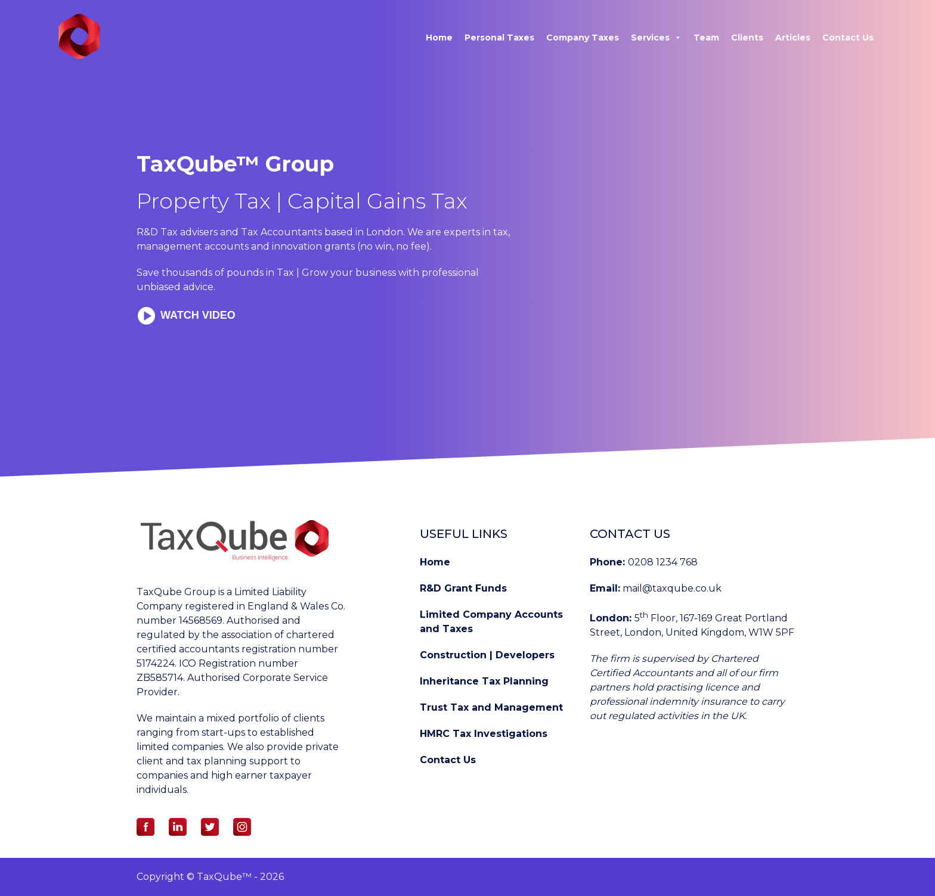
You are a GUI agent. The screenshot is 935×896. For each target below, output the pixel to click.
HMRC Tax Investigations (483, 733)
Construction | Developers (487, 655)
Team (706, 37)
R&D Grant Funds (463, 588)
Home (439, 37)
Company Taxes (582, 37)
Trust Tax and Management (491, 707)
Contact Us (848, 37)
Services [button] (656, 37)
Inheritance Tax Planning (484, 681)
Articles (792, 37)
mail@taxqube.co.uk (672, 588)
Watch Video (196, 315)
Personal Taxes (499, 37)
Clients (747, 37)
